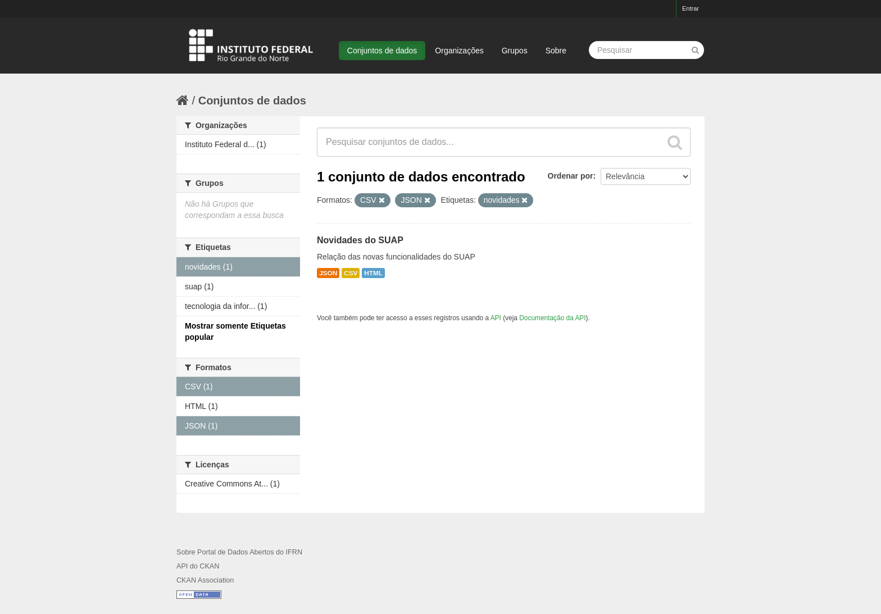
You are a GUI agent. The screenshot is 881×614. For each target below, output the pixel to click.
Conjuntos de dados (382, 50)
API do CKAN (197, 566)
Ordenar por (570, 175)
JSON (328, 273)
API (496, 318)
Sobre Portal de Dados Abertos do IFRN (239, 552)
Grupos (515, 50)
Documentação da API (552, 318)
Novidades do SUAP (360, 240)
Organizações (459, 50)
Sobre (556, 50)
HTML (373, 273)
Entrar (690, 8)
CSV (350, 273)
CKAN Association (205, 580)
